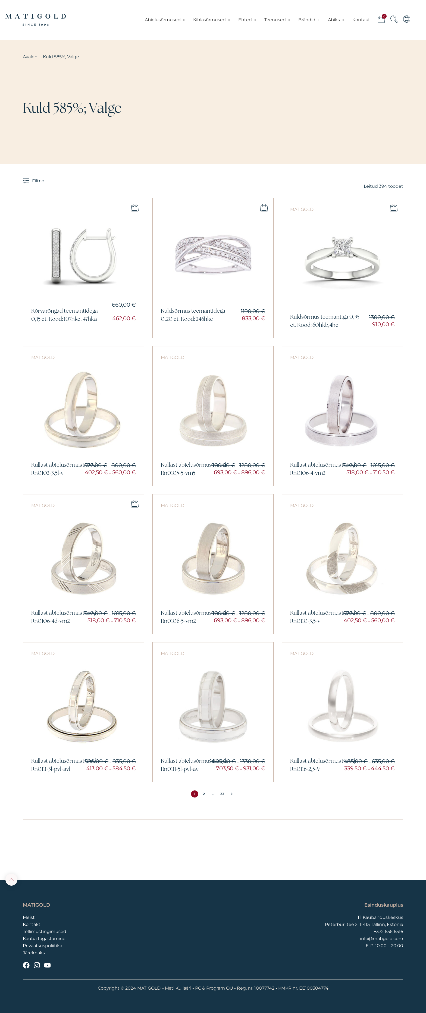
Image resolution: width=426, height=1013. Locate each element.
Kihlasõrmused (211, 20)
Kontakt (361, 19)
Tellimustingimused (44, 931)
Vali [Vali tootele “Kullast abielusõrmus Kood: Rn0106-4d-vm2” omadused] (135, 503)
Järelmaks (34, 952)
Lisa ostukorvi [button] (135, 207)
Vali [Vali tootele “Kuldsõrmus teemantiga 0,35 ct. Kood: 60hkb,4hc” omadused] (393, 207)
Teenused (277, 20)
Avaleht (31, 56)
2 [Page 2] (204, 794)
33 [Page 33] (222, 794)
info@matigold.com (381, 938)
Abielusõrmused (165, 20)
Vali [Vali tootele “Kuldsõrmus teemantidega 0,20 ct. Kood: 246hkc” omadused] (264, 207)
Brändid (309, 20)
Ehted (247, 20)
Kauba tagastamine (44, 938)
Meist (29, 917)
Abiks (336, 20)
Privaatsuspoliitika (42, 945)
